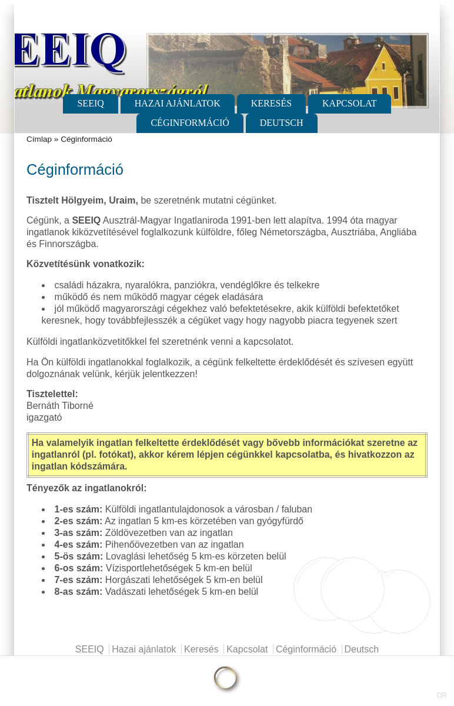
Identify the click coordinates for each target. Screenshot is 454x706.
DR (442, 695)
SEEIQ (90, 103)
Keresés (271, 103)
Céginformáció (190, 123)
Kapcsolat (349, 103)
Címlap (39, 139)
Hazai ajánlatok (178, 103)
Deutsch (281, 123)
